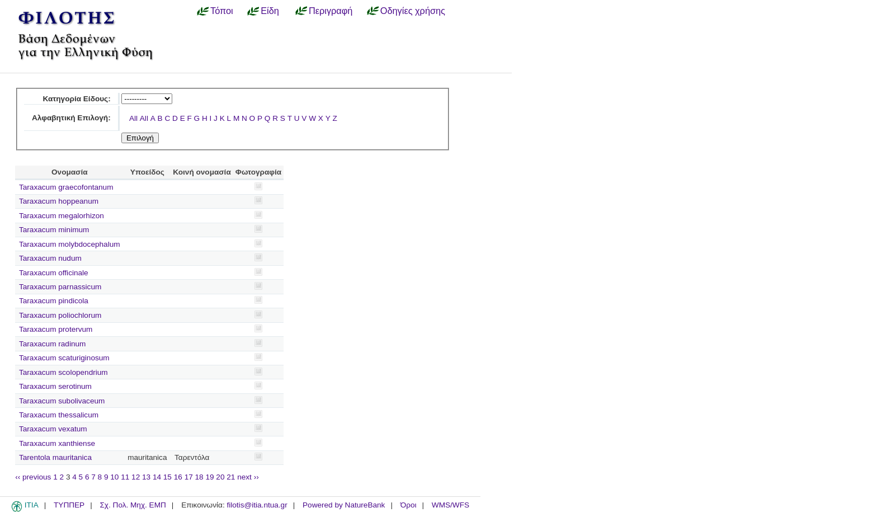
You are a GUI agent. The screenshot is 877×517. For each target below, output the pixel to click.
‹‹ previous (33, 477)
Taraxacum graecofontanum (66, 187)
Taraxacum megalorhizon (61, 216)
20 (220, 477)
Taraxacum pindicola (53, 301)
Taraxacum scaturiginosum (64, 358)
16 (178, 477)
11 (125, 477)
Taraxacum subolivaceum (62, 401)
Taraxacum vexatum (53, 429)
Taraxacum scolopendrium (63, 372)
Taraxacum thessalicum (58, 415)
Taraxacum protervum (55, 329)
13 (146, 477)
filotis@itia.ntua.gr (257, 505)
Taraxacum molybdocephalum (69, 244)
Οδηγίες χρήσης (412, 11)
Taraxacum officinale (53, 273)
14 (157, 477)
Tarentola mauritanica (55, 457)
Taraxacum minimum (54, 229)
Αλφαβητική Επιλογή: (71, 118)
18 (199, 477)
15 (167, 477)
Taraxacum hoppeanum (58, 201)
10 (114, 477)
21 (231, 477)
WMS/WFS (450, 505)
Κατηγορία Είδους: (76, 99)
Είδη (270, 11)
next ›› (248, 477)
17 (189, 477)
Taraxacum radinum (52, 344)
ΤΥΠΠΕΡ (69, 505)
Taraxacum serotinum (55, 386)
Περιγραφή (330, 11)
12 (135, 477)
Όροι (408, 505)
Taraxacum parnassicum (60, 287)
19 (209, 477)
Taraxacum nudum (50, 258)
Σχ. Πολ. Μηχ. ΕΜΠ (133, 505)
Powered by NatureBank (344, 505)
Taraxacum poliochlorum (60, 315)
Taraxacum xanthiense (57, 443)
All (133, 118)
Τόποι (221, 11)
